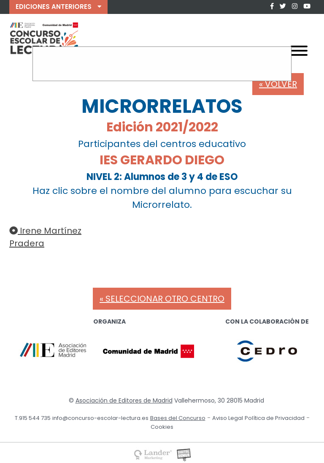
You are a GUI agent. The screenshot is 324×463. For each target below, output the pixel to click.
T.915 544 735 (33, 418)
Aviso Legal (227, 418)
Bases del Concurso (177, 418)
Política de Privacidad (275, 418)
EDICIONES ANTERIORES (58, 6)
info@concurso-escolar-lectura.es (100, 418)
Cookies (162, 427)
